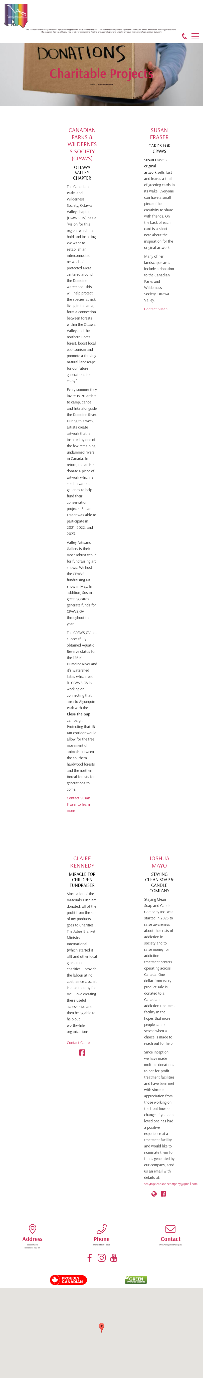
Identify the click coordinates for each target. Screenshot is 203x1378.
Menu (195, 33)
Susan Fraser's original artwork (155, 166)
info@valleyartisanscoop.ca (170, 1244)
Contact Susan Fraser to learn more (78, 804)
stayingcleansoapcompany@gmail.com (170, 1184)
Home (93, 84)
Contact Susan (155, 308)
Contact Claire (78, 1042)
